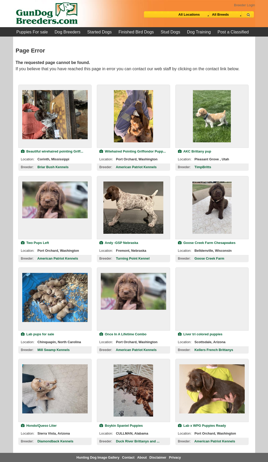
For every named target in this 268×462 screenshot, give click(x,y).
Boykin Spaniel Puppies (121, 426)
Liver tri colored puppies (200, 334)
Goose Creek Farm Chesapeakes (207, 243)
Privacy (175, 457)
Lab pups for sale (37, 334)
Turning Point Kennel (132, 258)
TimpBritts (202, 167)
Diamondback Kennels (55, 441)
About (142, 457)
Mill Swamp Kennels (53, 350)
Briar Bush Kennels (53, 167)
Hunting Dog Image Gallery (97, 457)
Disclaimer (157, 457)
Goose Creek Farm (209, 258)
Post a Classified (233, 32)
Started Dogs (99, 32)
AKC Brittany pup (194, 151)
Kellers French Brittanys (213, 350)
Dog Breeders (68, 32)
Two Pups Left (35, 243)
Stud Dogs (170, 32)
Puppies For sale (32, 32)
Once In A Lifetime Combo (123, 334)
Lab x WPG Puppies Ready (202, 426)
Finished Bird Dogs (136, 32)
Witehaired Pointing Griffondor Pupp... (132, 151)
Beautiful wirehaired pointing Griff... (52, 151)
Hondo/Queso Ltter (39, 426)
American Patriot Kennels (136, 167)
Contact (128, 457)
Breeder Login (244, 5)
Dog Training (199, 32)
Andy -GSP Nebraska (118, 243)
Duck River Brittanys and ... (137, 441)
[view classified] (55, 114)
